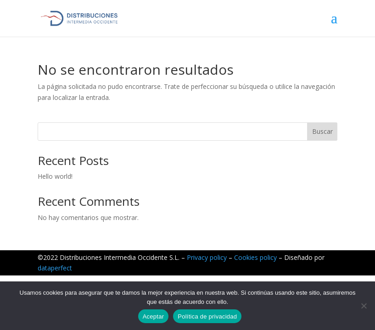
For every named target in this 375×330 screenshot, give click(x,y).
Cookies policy (255, 257)
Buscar (322, 131)
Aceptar (153, 316)
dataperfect (55, 268)
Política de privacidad (207, 316)
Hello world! (55, 176)
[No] (363, 305)
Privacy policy (207, 257)
